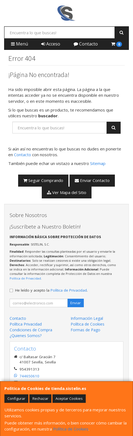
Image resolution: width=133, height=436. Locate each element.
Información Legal (87, 318)
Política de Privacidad (25, 278)
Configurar (16, 398)
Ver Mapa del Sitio (66, 192)
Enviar (75, 302)
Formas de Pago (85, 329)
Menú (19, 44)
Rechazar (40, 398)
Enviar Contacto (92, 180)
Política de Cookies (70, 429)
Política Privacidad (26, 324)
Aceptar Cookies (69, 398)
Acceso (50, 44)
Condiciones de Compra (31, 329)
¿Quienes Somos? (25, 335)
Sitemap (98, 163)
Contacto (86, 44)
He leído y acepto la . (51, 290)
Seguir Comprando (43, 180)
